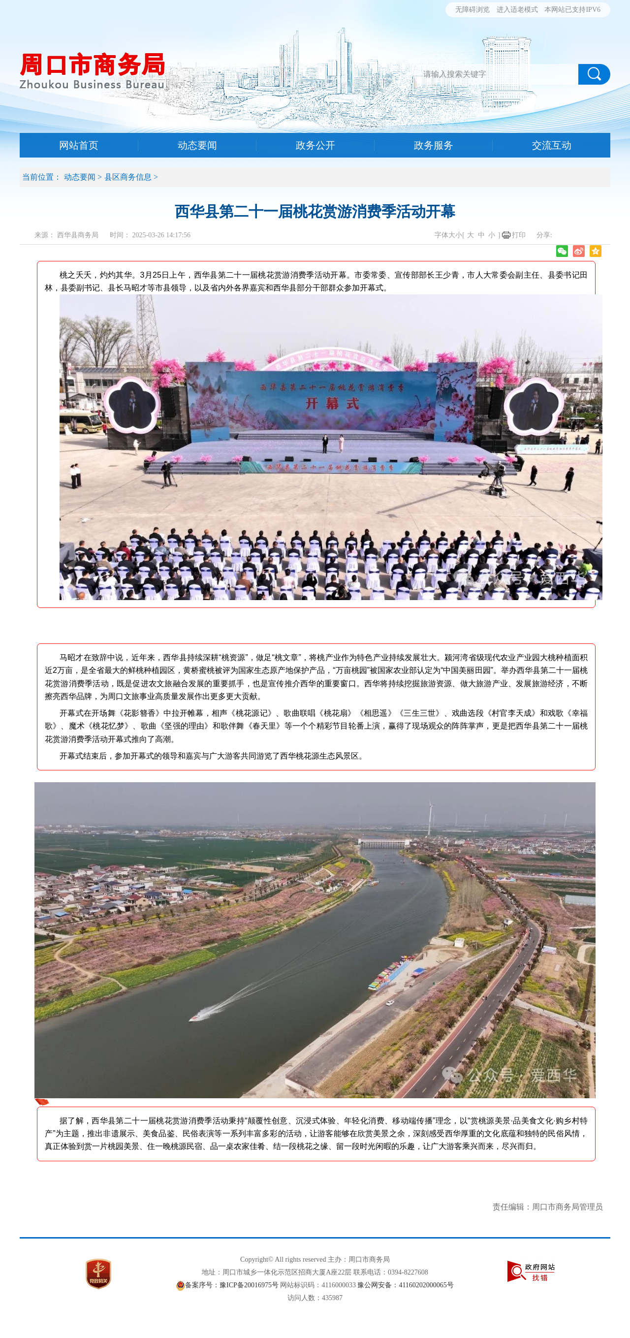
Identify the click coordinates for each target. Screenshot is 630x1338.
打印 (519, 235)
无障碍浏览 (472, 9)
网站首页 (78, 145)
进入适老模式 (517, 9)
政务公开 (315, 145)
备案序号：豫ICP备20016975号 (232, 1285)
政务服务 (433, 145)
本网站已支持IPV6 (572, 9)
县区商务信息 (128, 177)
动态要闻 (197, 145)
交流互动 (551, 145)
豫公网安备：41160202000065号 (405, 1285)
